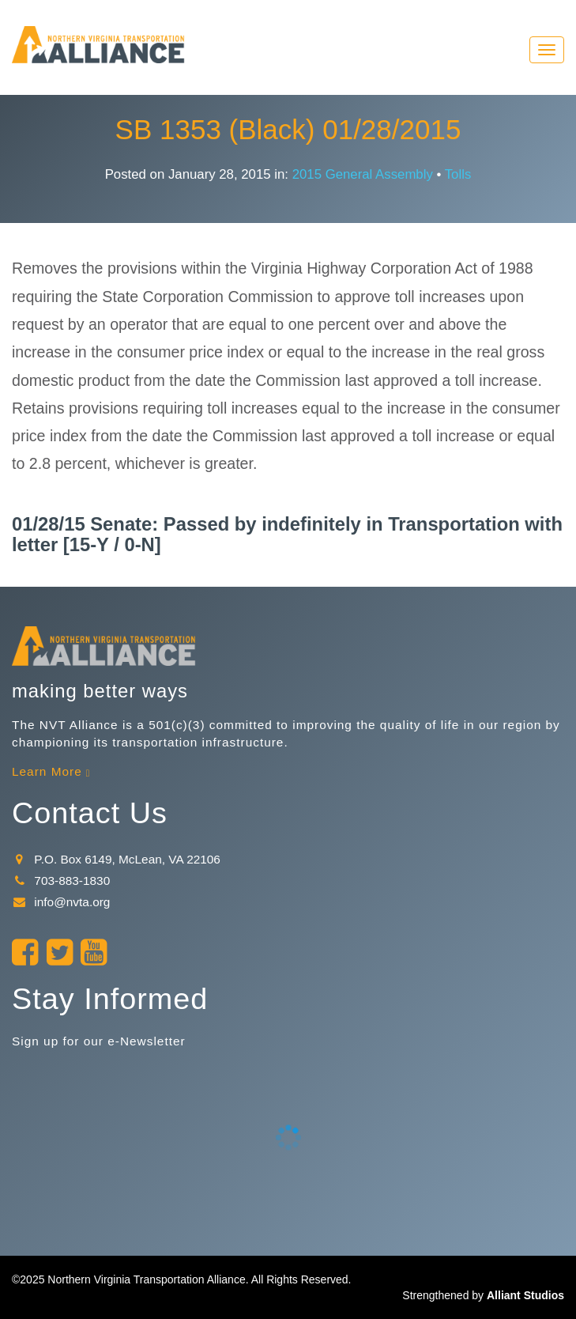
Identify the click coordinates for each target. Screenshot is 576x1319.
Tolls (458, 174)
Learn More (47, 771)
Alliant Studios (525, 1295)
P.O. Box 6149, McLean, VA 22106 (116, 859)
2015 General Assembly (362, 174)
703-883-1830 (61, 880)
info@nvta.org (61, 902)
